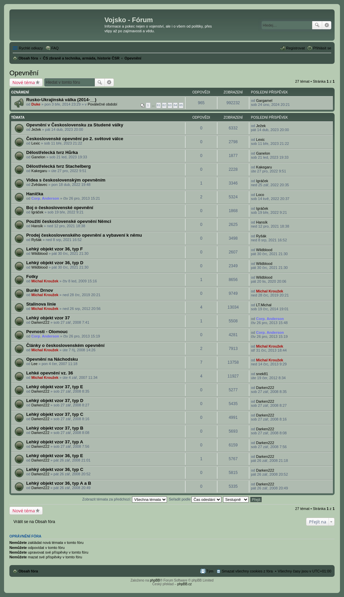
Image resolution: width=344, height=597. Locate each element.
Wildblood (39, 253)
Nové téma (23, 82)
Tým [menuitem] (209, 571)
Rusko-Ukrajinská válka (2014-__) (61, 99)
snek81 (262, 374)
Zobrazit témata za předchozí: (124, 499)
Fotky (32, 276)
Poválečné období (102, 104)
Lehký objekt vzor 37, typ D (54, 400)
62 (164, 105)
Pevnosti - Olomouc (47, 331)
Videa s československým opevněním (65, 180)
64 (175, 105)
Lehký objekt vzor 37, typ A (54, 441)
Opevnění (24, 73)
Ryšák (36, 240)
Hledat (317, 25)
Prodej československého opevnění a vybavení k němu (84, 235)
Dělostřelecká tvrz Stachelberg (58, 166)
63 (170, 105)
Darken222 (40, 322)
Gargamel (264, 100)
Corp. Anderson (45, 198)
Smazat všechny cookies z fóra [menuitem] (247, 571)
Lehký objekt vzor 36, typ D (54, 262)
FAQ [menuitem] (55, 48)
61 (158, 105)
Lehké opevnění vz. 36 (49, 372)
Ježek (36, 129)
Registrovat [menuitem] (295, 48)
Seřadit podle (195, 499)
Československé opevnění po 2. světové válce (74, 138)
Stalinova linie (41, 304)
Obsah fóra (28, 571)
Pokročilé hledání (326, 25)
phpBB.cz (184, 584)
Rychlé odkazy (31, 48)
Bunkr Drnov (39, 290)
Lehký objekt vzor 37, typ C (54, 414)
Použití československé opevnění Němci (68, 221)
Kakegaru (39, 171)
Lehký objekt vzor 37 (48, 317)
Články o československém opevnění (65, 345)
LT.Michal (263, 305)
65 (181, 105)
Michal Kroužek (44, 281)
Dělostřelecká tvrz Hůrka (52, 152)
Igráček (262, 181)
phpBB (155, 580)
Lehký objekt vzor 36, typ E (54, 455)
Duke (35, 104)
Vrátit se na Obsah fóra (34, 521)
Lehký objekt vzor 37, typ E (54, 386)
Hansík (37, 226)
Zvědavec (39, 185)
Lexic (35, 143)
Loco (260, 195)
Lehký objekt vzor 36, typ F (54, 248)
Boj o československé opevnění (59, 207)
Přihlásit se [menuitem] (322, 48)
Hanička (34, 193)
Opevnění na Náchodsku (52, 359)
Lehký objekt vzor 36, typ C (54, 469)
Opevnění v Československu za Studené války (74, 124)
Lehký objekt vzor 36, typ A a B (58, 483)
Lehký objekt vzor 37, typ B (54, 428)
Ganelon (38, 157)
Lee (34, 364)
